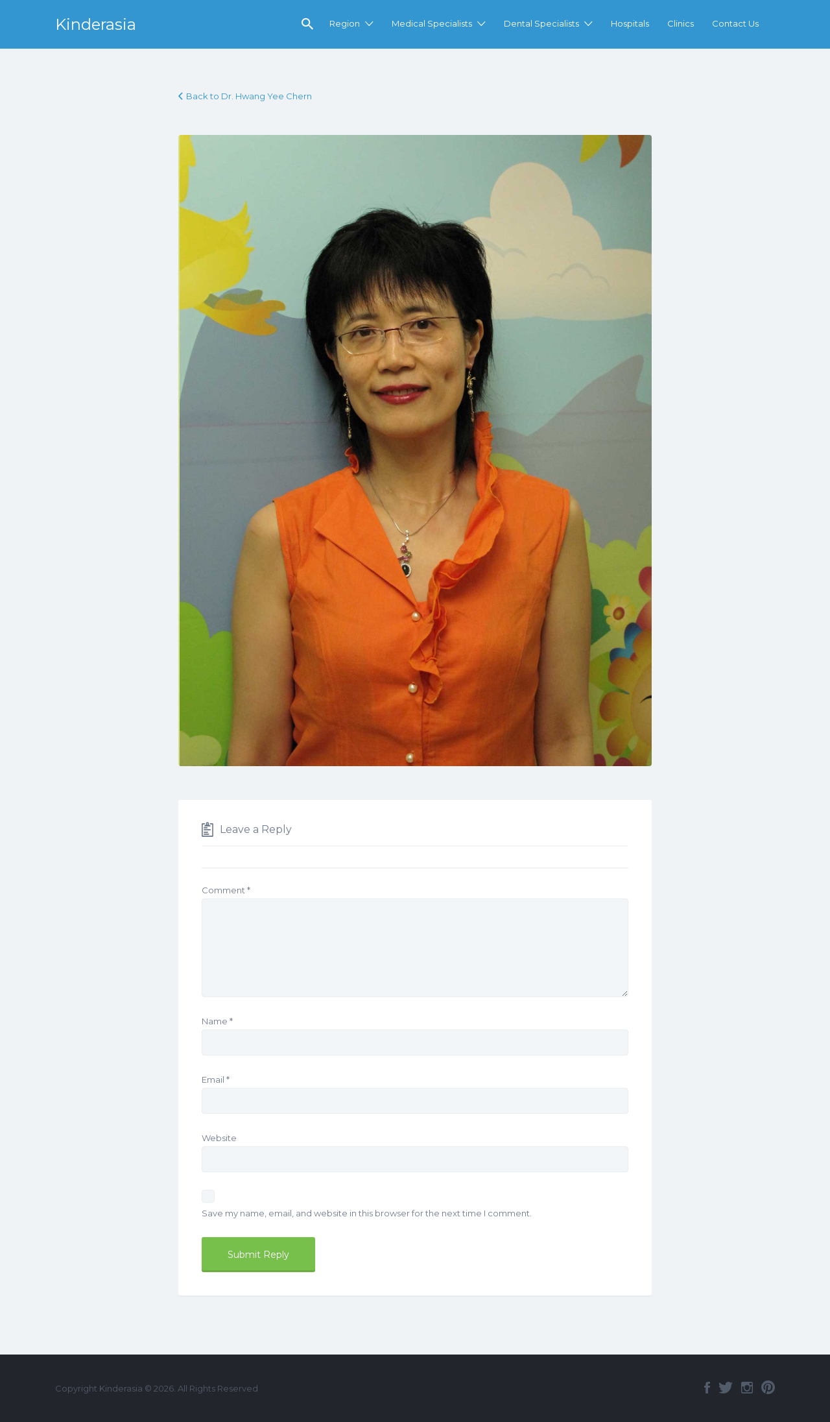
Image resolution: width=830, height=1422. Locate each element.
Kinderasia (95, 24)
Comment (226, 890)
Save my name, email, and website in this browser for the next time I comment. (367, 1213)
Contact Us (735, 23)
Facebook (707, 1387)
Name (217, 1021)
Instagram (747, 1387)
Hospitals (630, 23)
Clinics (680, 23)
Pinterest (768, 1387)
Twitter (725, 1387)
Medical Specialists (432, 23)
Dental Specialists (541, 23)
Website (219, 1138)
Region (344, 23)
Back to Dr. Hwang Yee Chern (249, 96)
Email (216, 1079)
